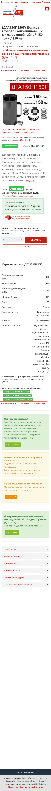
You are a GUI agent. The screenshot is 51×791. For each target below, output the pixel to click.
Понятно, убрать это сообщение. (25, 787)
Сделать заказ (12, 445)
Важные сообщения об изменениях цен (18, 196)
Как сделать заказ (12, 556)
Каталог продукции (25, 772)
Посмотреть (11, 532)
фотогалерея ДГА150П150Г (19, 140)
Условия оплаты (11, 563)
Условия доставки (12, 570)
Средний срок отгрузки (14, 577)
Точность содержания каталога (18, 585)
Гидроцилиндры (21, 2)
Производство (7, 2)
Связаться (11, 497)
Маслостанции (35, 2)
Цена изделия (10, 549)
